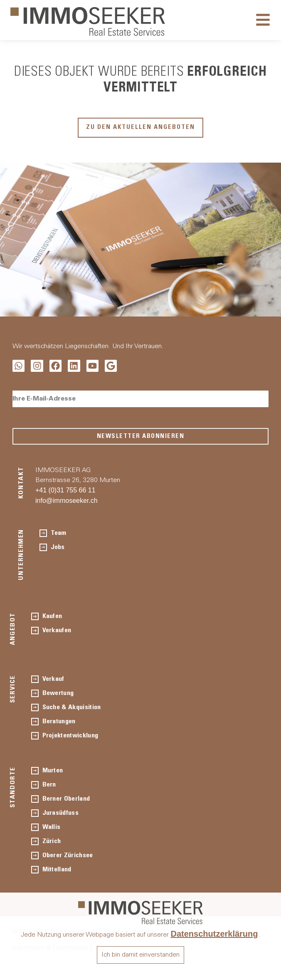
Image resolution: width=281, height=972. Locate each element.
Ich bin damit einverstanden (140, 955)
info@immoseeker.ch (66, 500)
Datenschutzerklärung (214, 933)
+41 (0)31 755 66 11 (65, 490)
